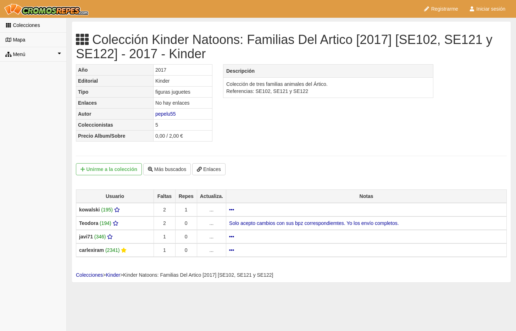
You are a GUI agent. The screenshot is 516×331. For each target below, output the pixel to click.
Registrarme (440, 9)
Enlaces (209, 169)
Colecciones (22, 25)
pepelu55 (165, 114)
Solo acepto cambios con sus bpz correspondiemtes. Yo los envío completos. (314, 223)
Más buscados (167, 169)
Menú (33, 54)
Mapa (15, 40)
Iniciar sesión (487, 9)
